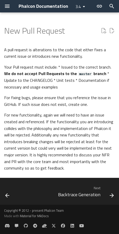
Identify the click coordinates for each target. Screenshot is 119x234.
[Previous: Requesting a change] (7, 193)
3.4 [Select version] (78, 6)
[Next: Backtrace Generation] (85, 193)
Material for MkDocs (34, 215)
